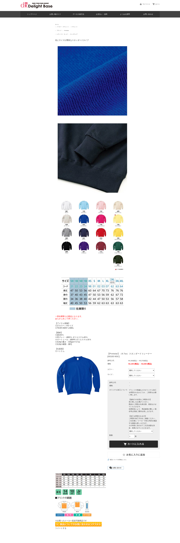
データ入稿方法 (78, 14)
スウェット (74, 26)
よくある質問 (125, 14)
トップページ (32, 14)
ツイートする (60, 528)
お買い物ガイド (55, 14)
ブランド (59, 30)
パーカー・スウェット (63, 26)
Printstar (66, 30)
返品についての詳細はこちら (118, 459)
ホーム (57, 24)
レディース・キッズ (62, 34)
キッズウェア (74, 34)
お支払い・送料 (101, 14)
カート (157, 4)
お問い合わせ (148, 14)
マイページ (146, 4)
